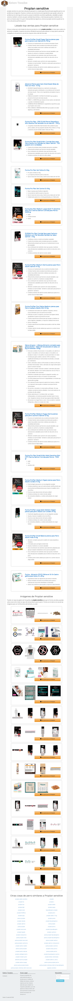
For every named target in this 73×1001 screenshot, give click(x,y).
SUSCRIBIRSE (60, 980)
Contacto (5, 976)
